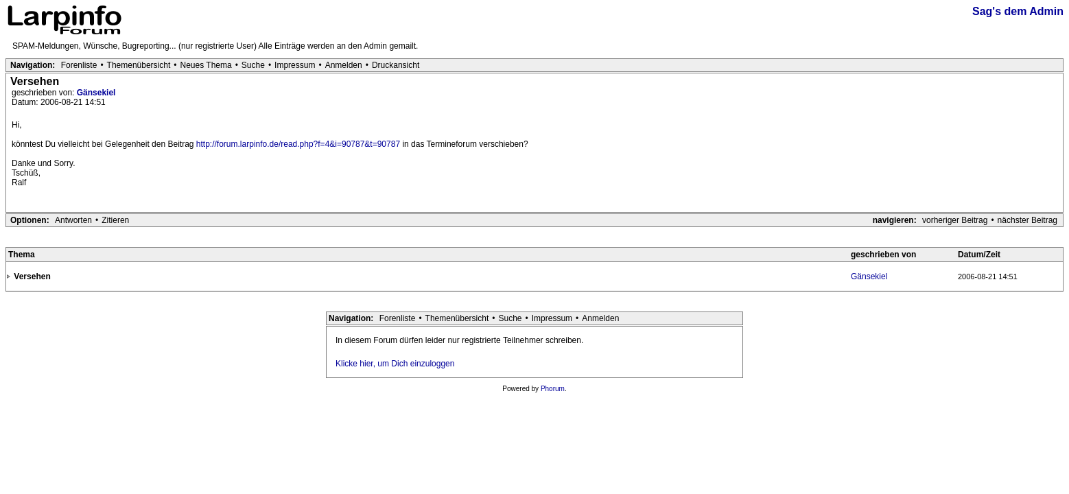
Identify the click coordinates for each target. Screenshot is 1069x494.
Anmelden (343, 65)
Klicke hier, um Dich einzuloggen (395, 363)
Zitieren (115, 220)
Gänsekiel (96, 92)
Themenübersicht (139, 65)
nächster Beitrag (1027, 220)
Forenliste (79, 65)
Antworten (73, 220)
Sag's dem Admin (1018, 11)
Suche (253, 65)
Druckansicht (395, 65)
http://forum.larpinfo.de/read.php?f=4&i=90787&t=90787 (298, 144)
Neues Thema (206, 65)
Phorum (553, 388)
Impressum (294, 65)
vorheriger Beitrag (954, 220)
